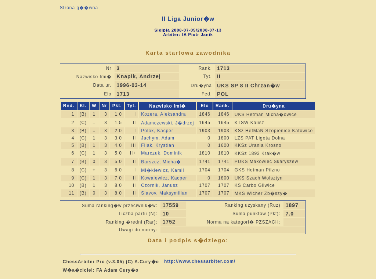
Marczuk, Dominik (161, 153)
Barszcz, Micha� (161, 161)
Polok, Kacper (157, 130)
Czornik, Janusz (159, 185)
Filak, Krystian (157, 145)
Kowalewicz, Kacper (164, 178)
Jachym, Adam (157, 138)
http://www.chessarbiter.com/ (199, 261)
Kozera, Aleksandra (163, 114)
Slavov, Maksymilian (164, 193)
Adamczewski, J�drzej (167, 123)
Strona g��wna (79, 7)
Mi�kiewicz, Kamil (162, 170)
